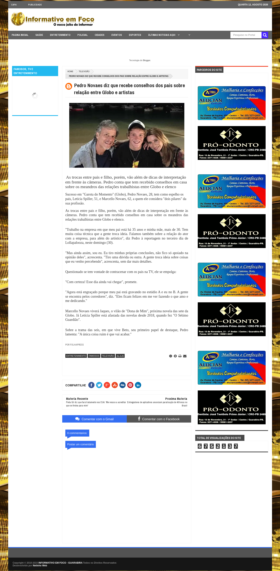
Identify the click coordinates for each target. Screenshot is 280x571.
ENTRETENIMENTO (60, 35)
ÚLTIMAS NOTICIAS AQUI (162, 35)
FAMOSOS (94, 356)
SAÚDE (39, 35)
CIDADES (99, 35)
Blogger (146, 60)
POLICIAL (82, 35)
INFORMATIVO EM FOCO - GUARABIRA (60, 562)
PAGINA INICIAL (20, 35)
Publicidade (35, 4)
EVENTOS (116, 35)
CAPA (14, 4)
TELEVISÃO (84, 71)
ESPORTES (135, 35)
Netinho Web (40, 565)
